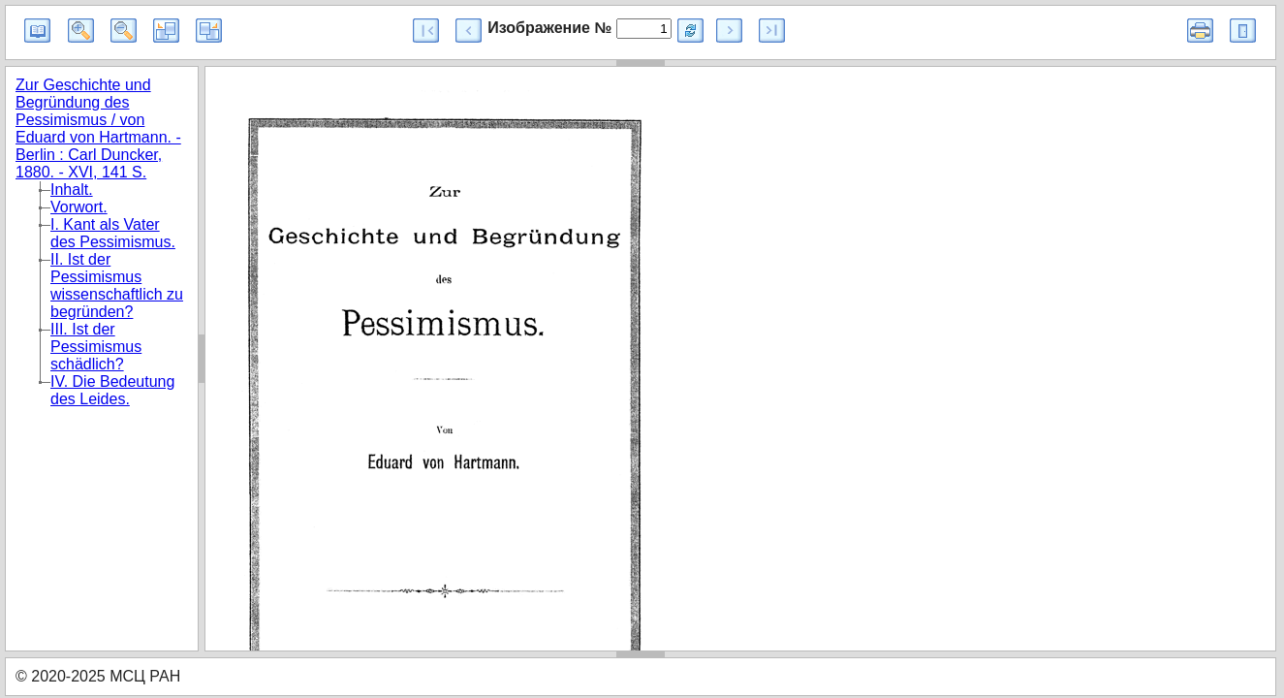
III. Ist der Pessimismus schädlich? (95, 346)
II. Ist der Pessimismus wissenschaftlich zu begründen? (116, 285)
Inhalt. (71, 189)
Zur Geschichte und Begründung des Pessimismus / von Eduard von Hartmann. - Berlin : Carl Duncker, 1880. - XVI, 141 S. (98, 128)
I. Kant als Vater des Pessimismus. (112, 233)
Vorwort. (79, 207)
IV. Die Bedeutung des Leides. (112, 390)
